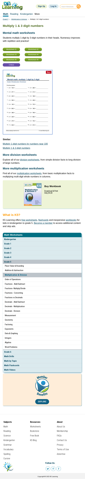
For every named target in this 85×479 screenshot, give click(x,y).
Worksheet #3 (11, 55)
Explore (42, 401)
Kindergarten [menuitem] (26, 14)
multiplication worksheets (29, 173)
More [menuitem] (37, 14)
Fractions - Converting (14, 293)
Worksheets (35, 426)
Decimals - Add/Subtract (15, 302)
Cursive (6, 458)
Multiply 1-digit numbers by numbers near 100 (25, 144)
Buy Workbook (52, 186)
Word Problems (11, 347)
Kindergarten (10, 239)
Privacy (60, 445)
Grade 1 (7, 243)
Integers (8, 338)
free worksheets (29, 220)
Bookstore (34, 431)
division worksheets (29, 160)
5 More (11, 65)
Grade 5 (7, 262)
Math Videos (9, 370)
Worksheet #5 (11, 60)
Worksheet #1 (11, 49)
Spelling (6, 454)
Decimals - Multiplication (15, 306)
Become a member (43, 223)
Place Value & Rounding (14, 266)
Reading (7, 431)
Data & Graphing (11, 333)
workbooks (71, 220)
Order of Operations (13, 279)
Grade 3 (7, 253)
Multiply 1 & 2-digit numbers (16, 148)
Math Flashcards (11, 365)
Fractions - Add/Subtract (15, 284)
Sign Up (41, 6)
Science (7, 435)
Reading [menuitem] (14, 14)
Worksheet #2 (33, 49)
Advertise (61, 454)
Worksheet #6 (33, 60)
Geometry (9, 320)
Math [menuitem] (5, 14)
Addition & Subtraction (14, 270)
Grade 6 (7, 352)
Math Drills (9, 356)
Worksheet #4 (33, 55)
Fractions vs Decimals (14, 297)
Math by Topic (10, 361)
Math (5, 426)
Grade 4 (7, 257)
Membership (62, 431)
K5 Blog (33, 440)
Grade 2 (7, 248)
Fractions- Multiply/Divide (15, 288)
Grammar (7, 445)
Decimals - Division (12, 311)
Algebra (8, 342)
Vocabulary (8, 449)
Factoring (8, 324)
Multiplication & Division (16, 275)
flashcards (43, 220)
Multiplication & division (19, 19)
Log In (53, 6)
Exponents (9, 329)
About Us (61, 426)
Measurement (10, 315)
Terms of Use (63, 449)
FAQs (59, 435)
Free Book (34, 435)
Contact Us (62, 440)
